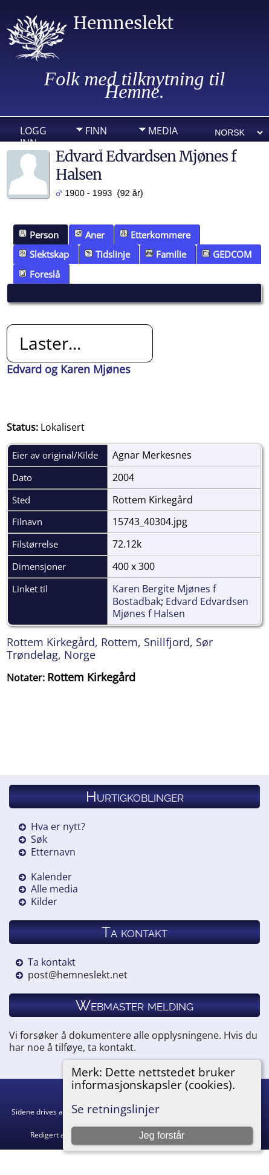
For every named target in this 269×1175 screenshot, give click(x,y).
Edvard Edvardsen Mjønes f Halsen (180, 608)
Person (39, 235)
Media (163, 130)
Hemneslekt (123, 23)
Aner (89, 235)
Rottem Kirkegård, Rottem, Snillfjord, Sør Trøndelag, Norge (110, 648)
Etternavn (53, 852)
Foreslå (39, 274)
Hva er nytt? (58, 826)
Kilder (44, 901)
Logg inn (33, 133)
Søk (39, 839)
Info (96, 149)
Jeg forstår (162, 1135)
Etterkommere (155, 235)
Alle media (54, 888)
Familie (165, 254)
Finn (96, 130)
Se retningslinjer (115, 1108)
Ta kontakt (52, 962)
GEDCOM (226, 254)
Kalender (51, 876)
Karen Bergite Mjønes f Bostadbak (164, 595)
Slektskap (44, 254)
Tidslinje (107, 254)
